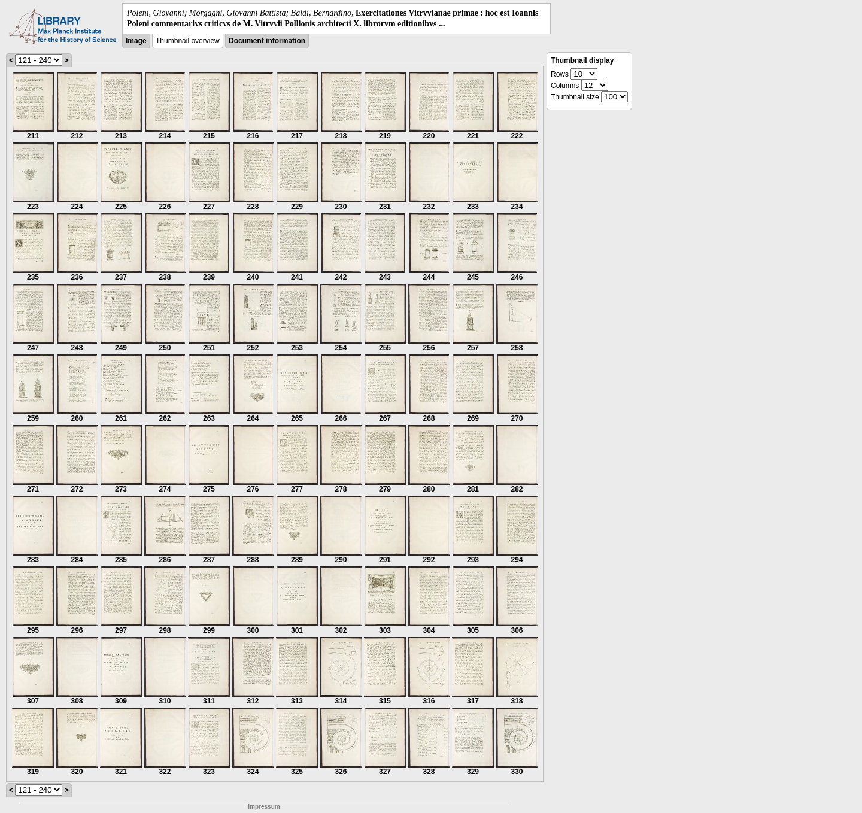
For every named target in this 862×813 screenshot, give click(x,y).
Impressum (264, 806)
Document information (267, 41)
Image (136, 41)
